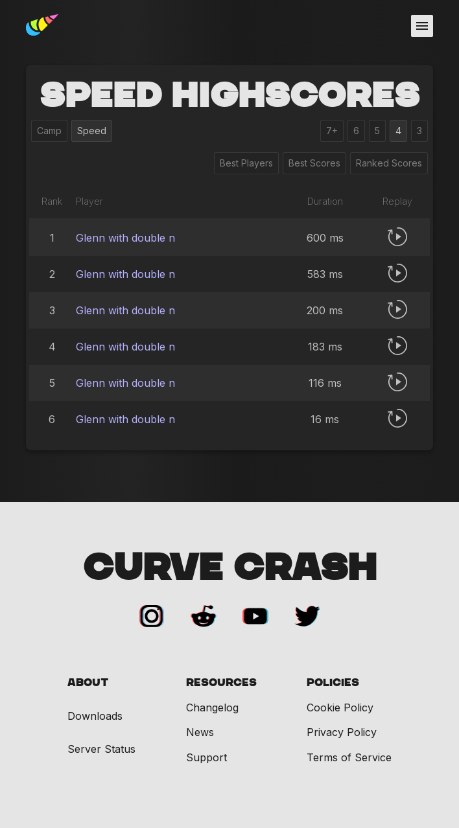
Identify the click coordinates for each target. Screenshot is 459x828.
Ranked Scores (389, 162)
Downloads (95, 716)
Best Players (246, 162)
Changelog (212, 707)
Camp (49, 130)
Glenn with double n (125, 237)
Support (206, 757)
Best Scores (314, 162)
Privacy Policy (342, 732)
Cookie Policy (340, 707)
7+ (332, 130)
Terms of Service (349, 757)
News (200, 732)
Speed (91, 130)
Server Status (101, 749)
